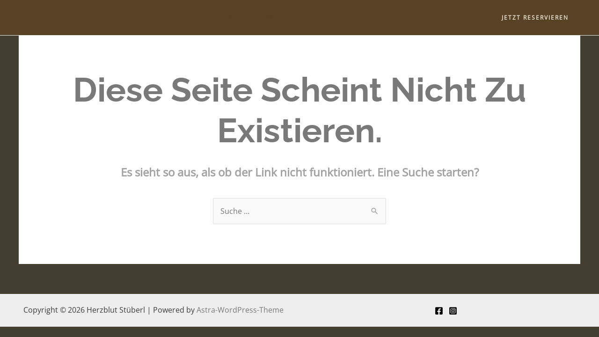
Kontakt (459, 17)
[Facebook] (439, 311)
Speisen (328, 17)
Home (237, 17)
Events (370, 17)
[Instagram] (453, 311)
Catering (413, 17)
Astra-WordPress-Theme (240, 310)
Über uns (281, 17)
